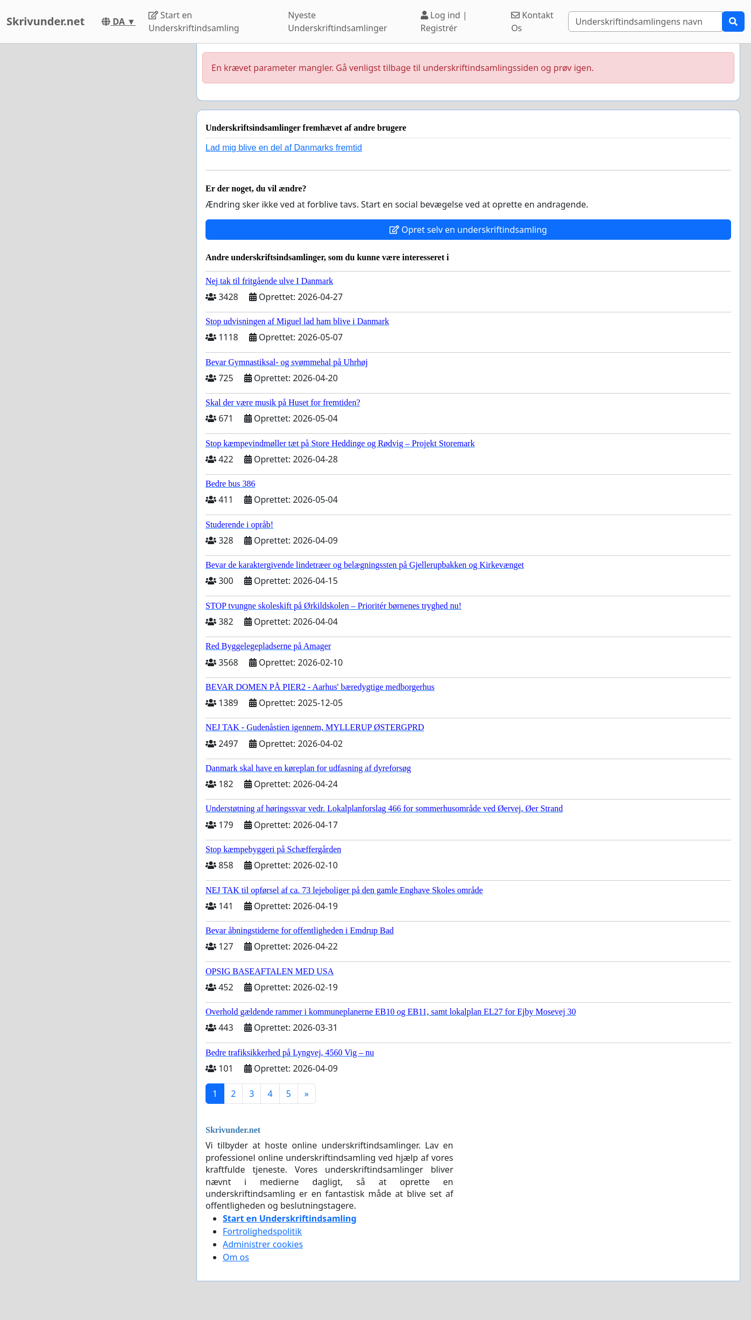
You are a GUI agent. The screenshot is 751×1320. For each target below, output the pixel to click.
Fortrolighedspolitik (262, 1231)
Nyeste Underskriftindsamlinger (337, 21)
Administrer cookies (263, 1244)
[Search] (645, 21)
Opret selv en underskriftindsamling (468, 230)
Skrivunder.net (45, 21)
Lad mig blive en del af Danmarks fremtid (284, 147)
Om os (236, 1257)
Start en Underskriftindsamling (193, 21)
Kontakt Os (532, 21)
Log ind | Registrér (444, 21)
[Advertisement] (91, 205)
